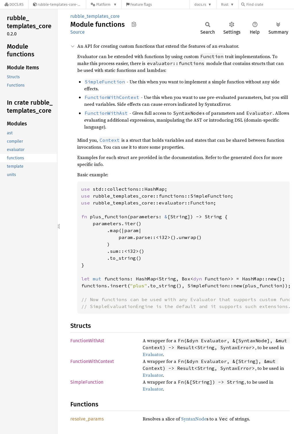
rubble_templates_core (95, 16)
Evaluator (153, 354)
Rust (225, 4)
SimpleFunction (86, 382)
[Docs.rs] (14, 4)
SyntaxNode (193, 419)
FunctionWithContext (92, 361)
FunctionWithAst (87, 340)
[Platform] (103, 4)
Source (77, 32)
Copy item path (134, 24)
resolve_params (87, 419)
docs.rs (200, 4)
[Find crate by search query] (270, 4)
